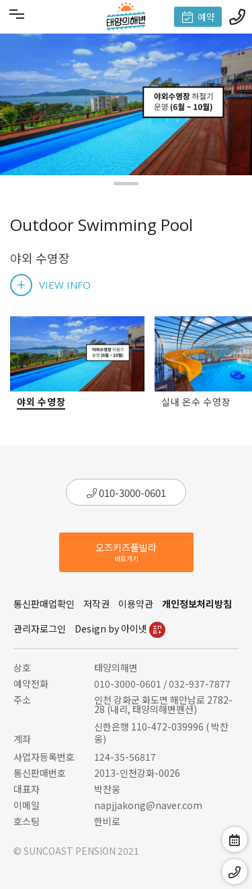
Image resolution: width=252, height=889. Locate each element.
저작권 (96, 603)
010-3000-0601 (126, 492)
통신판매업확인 (44, 603)
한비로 (107, 821)
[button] (126, 183)
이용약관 (135, 603)
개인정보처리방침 (197, 603)
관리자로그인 (39, 628)
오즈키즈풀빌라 (126, 552)
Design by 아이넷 (120, 628)
